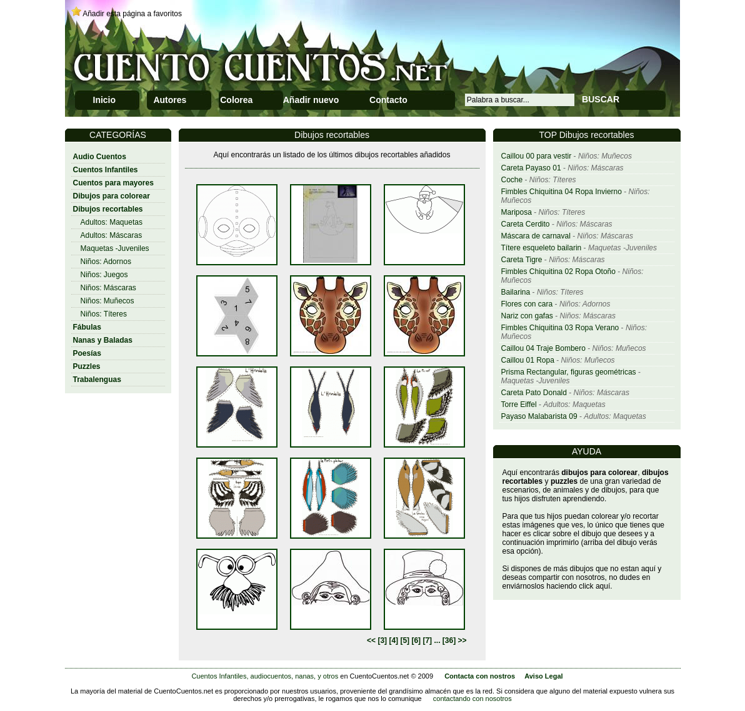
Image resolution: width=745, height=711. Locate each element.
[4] (393, 640)
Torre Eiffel (519, 404)
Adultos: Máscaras (111, 235)
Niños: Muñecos (107, 301)
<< (371, 640)
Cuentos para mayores (113, 183)
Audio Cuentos (99, 156)
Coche (512, 179)
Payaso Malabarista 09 (539, 416)
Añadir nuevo (311, 100)
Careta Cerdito (525, 224)
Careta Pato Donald (534, 392)
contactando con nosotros (472, 698)
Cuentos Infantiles (105, 169)
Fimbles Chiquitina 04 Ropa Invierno (561, 191)
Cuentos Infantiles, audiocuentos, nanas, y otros (264, 676)
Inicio (104, 100)
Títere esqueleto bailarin (541, 247)
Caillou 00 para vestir (536, 156)
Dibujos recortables (108, 209)
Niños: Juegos (104, 274)
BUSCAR (600, 99)
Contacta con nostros (479, 676)
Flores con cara (527, 304)
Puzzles (87, 366)
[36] (449, 640)
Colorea (236, 100)
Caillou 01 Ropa (527, 360)
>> (462, 640)
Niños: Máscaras (108, 287)
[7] (427, 640)
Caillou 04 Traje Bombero (543, 348)
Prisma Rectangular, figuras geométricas (568, 372)
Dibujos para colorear (111, 196)
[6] (416, 640)
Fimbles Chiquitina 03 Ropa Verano (560, 327)
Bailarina (516, 292)
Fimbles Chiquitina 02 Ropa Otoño (558, 271)
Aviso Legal (543, 676)
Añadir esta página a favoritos (132, 13)
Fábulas (87, 327)
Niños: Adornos (106, 261)
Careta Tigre (521, 259)
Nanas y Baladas (102, 340)
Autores (169, 100)
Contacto (388, 100)
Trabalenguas (97, 379)
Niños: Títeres (104, 314)
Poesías (87, 353)
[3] (382, 640)
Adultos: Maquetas (111, 222)
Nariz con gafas (527, 315)
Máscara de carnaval (536, 236)
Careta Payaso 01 (531, 168)
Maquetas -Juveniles (115, 248)
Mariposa (516, 212)
